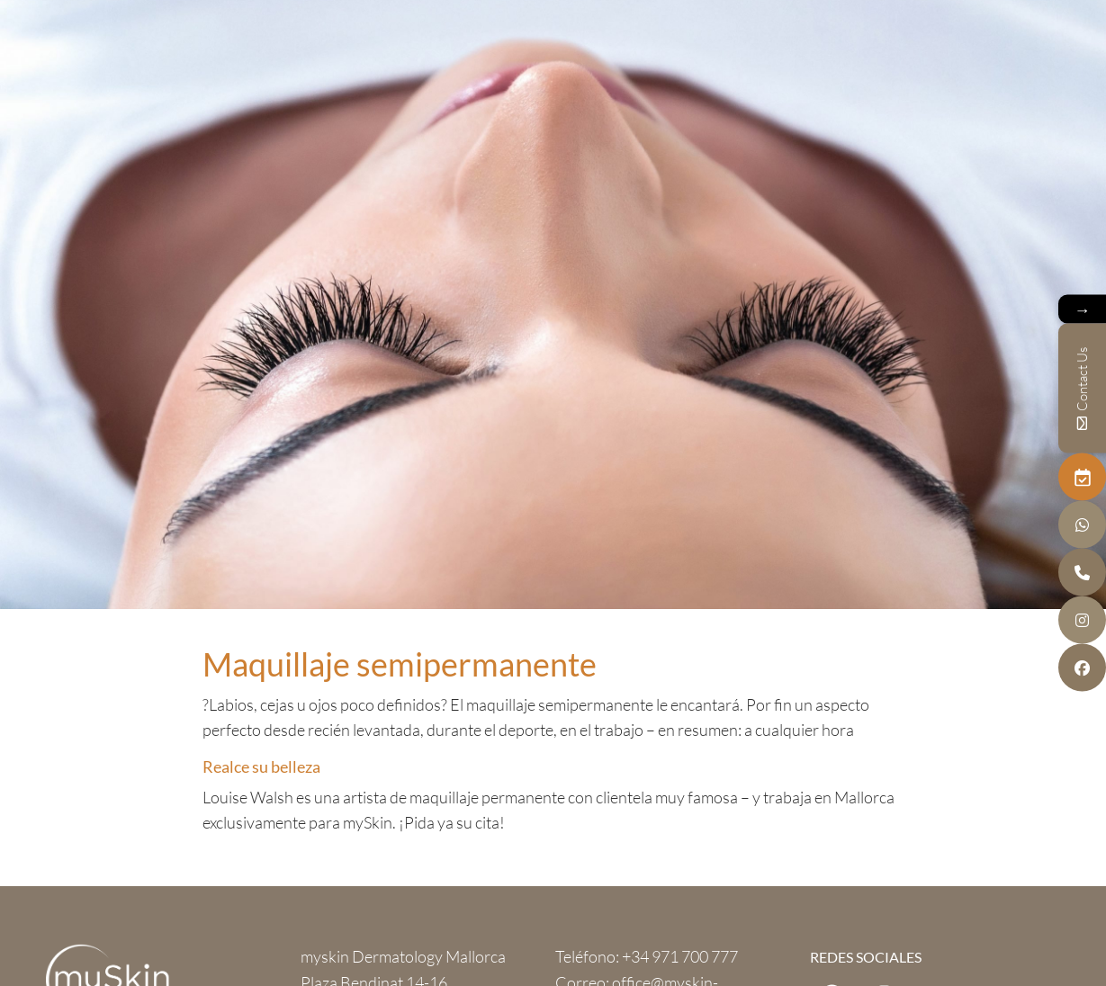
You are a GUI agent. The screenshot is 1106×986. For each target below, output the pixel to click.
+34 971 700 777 (680, 956)
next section (553, 572)
